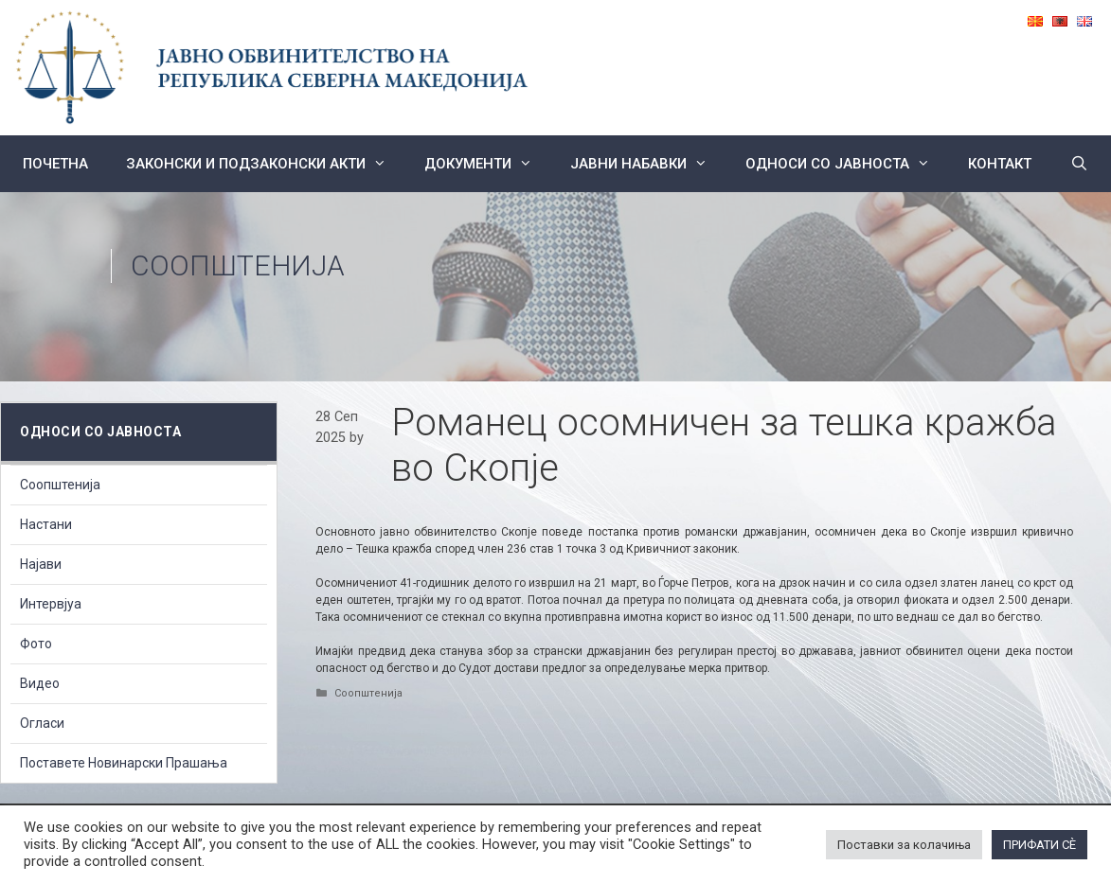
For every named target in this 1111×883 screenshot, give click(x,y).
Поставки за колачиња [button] (904, 845)
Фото (36, 643)
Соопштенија (238, 265)
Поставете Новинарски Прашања (123, 762)
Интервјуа (50, 603)
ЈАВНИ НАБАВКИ (648, 163)
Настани (46, 524)
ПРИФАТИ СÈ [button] (1039, 845)
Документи (487, 163)
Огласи (42, 723)
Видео (40, 683)
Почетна (55, 163)
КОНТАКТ (999, 163)
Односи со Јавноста (847, 163)
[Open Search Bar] (1078, 163)
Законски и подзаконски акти (265, 163)
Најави (41, 564)
